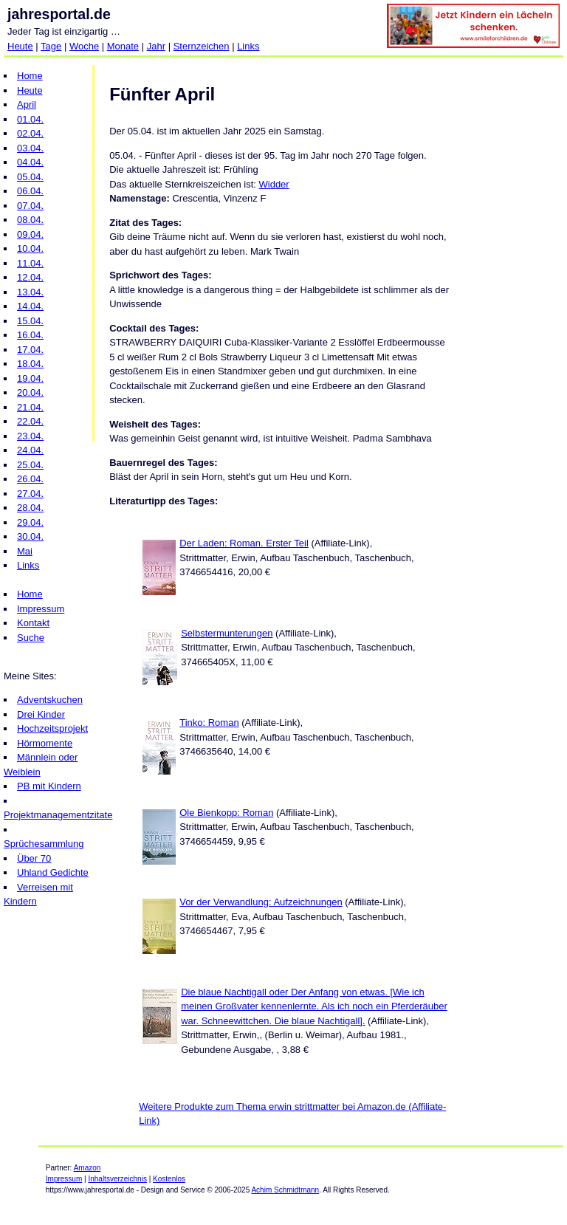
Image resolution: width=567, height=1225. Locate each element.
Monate (123, 46)
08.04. (30, 219)
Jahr (156, 46)
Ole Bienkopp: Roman (226, 812)
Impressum (40, 608)
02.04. (30, 133)
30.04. (30, 536)
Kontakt (33, 622)
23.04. (30, 436)
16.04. (30, 334)
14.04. (30, 306)
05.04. (30, 176)
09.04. (30, 234)
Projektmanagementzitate (58, 814)
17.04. (30, 349)
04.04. (30, 162)
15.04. (30, 320)
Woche (84, 46)
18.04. (30, 363)
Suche (30, 637)
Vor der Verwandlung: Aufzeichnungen (260, 901)
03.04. (30, 148)
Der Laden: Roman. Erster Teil (244, 543)
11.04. (30, 263)
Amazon (87, 1168)
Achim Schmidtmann (285, 1190)
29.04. (30, 522)
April (26, 104)
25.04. (30, 464)
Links (248, 46)
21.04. (30, 407)
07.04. (30, 205)
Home (30, 75)
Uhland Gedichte (53, 872)
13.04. (30, 292)
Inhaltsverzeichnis (117, 1179)
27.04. (30, 493)
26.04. (30, 478)
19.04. (30, 378)
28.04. (30, 507)
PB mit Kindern (49, 786)
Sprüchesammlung (43, 843)
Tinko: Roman (208, 722)
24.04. (30, 450)
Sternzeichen (201, 46)
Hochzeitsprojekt (52, 728)
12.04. (30, 277)
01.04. (30, 119)
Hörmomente (44, 743)
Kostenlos (169, 1179)
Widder (274, 184)
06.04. (30, 190)
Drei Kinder (41, 714)
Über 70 (34, 858)
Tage (51, 46)
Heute (20, 46)
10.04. (30, 248)
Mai (24, 551)
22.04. (30, 421)
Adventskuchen (50, 699)
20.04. (30, 392)
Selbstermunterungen (226, 633)
